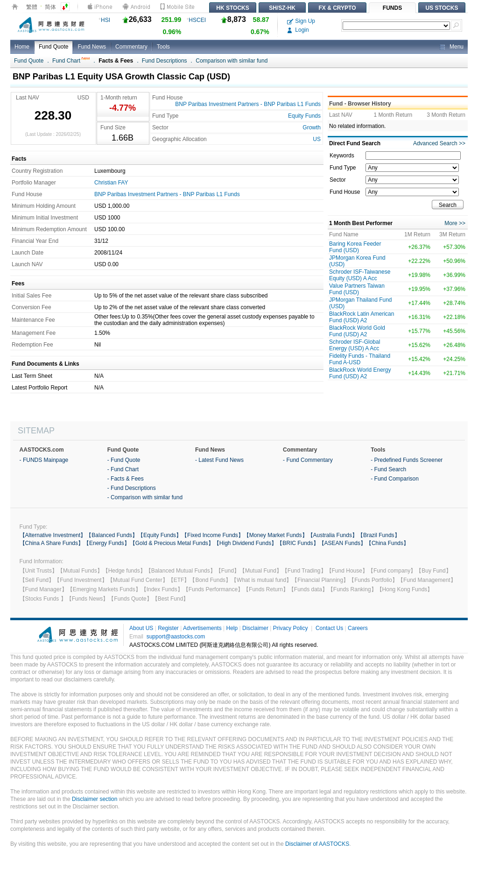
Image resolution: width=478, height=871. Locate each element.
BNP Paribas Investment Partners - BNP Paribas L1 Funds (248, 104)
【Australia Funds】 (333, 535)
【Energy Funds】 (107, 543)
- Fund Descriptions (131, 488)
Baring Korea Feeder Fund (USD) (355, 247)
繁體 (31, 7)
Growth (311, 127)
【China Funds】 (387, 543)
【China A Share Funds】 (52, 543)
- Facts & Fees (125, 478)
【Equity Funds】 (160, 535)
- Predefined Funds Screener (407, 460)
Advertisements (202, 628)
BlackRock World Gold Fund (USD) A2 (357, 331)
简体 (50, 7)
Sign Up (301, 21)
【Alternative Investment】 (53, 535)
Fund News (91, 46)
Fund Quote (53, 46)
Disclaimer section (94, 799)
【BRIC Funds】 (297, 543)
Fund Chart (71, 60)
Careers (358, 628)
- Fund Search (388, 469)
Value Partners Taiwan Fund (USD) (357, 289)
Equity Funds (304, 116)
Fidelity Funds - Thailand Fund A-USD (359, 359)
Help (232, 628)
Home (21, 46)
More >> (454, 223)
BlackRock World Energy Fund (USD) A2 (360, 373)
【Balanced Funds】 (112, 535)
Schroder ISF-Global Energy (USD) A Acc (354, 345)
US (317, 139)
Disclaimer (255, 628)
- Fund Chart (123, 469)
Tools (163, 46)
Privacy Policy (290, 628)
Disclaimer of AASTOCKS (317, 844)
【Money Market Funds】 (276, 535)
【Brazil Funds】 (379, 535)
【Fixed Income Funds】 (213, 535)
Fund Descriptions (164, 60)
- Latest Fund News (219, 460)
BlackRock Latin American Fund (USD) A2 (361, 317)
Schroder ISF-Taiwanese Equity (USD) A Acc (359, 275)
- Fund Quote (124, 460)
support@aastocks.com (176, 636)
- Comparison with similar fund (145, 497)
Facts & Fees (115, 60)
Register (168, 628)
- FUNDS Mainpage (44, 460)
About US (141, 628)
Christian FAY (111, 182)
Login (298, 30)
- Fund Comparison (395, 478)
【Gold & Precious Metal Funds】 (172, 543)
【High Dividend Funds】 (245, 543)
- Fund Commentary (308, 460)
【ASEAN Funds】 (342, 543)
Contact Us (329, 628)
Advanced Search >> (439, 143)
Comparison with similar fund (231, 60)
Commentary (131, 46)
